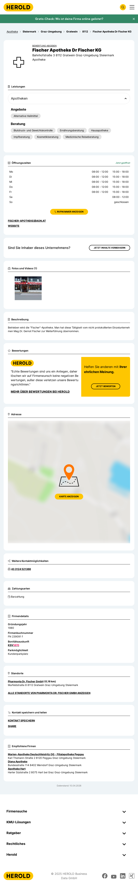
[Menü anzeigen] (132, 7)
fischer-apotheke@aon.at (27, 220)
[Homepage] (18, 7)
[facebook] (104, 876)
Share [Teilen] (12, 726)
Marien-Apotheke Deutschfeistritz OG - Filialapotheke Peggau (46, 754)
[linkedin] (122, 876)
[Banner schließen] (134, 19)
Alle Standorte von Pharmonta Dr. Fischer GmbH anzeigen (49, 692)
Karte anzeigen (69, 496)
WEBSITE (13, 225)
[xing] (131, 876)
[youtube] (113, 876)
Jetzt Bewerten (106, 386)
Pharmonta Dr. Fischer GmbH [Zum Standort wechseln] (25, 681)
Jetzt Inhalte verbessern (109, 247)
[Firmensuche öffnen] (123, 7)
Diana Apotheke (17, 761)
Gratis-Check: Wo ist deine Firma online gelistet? (69, 19)
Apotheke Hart (17, 768)
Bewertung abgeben (44, 45)
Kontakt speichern (21, 720)
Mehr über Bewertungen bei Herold (40, 391)
